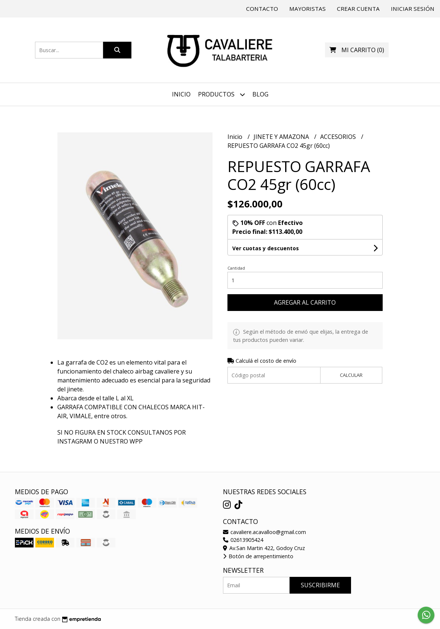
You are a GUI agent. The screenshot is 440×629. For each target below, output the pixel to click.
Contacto (262, 8)
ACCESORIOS (338, 137)
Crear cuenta (358, 8)
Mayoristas (307, 8)
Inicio (181, 94)
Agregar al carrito (305, 302)
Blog (260, 94)
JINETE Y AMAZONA (282, 137)
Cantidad (236, 268)
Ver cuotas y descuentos (265, 248)
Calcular (351, 375)
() (356, 50)
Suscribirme (320, 585)
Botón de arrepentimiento (258, 556)
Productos (221, 94)
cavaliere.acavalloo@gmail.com (264, 532)
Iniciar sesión (412, 8)
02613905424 (243, 539)
